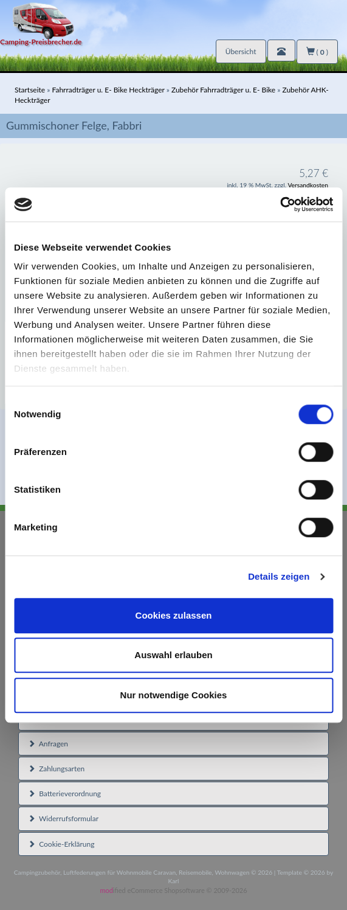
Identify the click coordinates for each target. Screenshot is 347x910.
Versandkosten (307, 185)
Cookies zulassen (174, 615)
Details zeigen (278, 576)
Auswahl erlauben (173, 655)
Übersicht (240, 51)
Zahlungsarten (56, 768)
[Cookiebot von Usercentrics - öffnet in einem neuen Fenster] (280, 204)
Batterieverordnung (64, 793)
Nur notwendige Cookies (173, 695)
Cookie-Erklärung (61, 844)
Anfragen (48, 743)
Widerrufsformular (63, 818)
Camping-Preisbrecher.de (40, 41)
